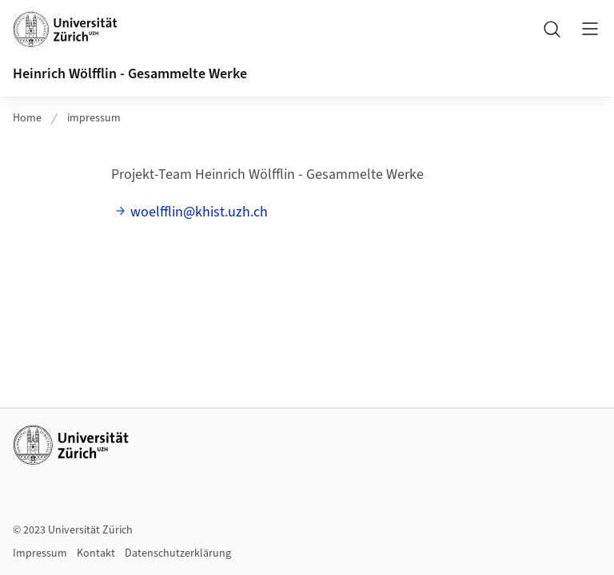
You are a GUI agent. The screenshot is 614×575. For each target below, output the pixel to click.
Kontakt (96, 553)
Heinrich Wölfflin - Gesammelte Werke (130, 74)
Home (27, 118)
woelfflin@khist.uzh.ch (199, 212)
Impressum (40, 553)
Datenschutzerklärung (178, 553)
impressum (94, 118)
